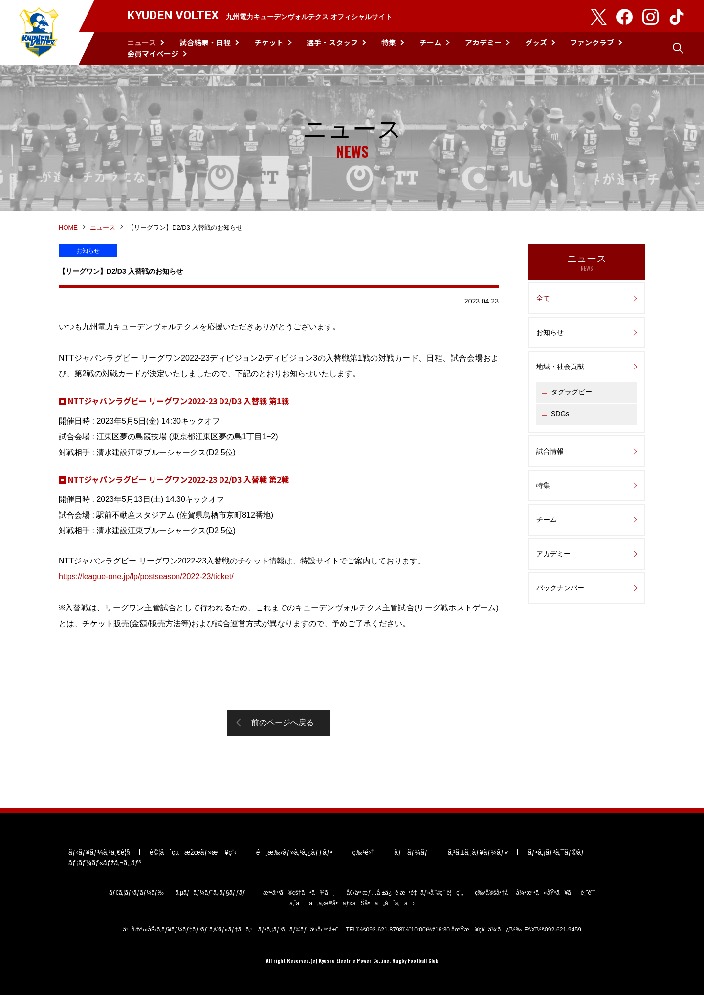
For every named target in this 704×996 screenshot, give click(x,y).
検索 (678, 48)
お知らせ (550, 333)
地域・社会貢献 (560, 367)
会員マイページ (152, 53)
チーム (430, 42)
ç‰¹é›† (363, 853)
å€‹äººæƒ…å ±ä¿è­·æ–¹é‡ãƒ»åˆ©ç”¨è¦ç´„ (405, 893)
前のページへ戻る (282, 723)
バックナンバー (560, 588)
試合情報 (550, 451)
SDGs (560, 414)
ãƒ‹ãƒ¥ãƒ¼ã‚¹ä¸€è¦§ (99, 853)
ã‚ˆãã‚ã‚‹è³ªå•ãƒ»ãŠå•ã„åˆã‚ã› (352, 904)
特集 (388, 42)
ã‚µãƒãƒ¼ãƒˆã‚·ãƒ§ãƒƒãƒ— (213, 893)
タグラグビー (571, 392)
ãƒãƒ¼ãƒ (411, 853)
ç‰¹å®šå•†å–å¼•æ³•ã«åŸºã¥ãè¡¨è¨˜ (535, 893)
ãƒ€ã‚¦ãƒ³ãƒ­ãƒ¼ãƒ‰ (136, 893)
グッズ (536, 42)
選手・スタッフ (332, 42)
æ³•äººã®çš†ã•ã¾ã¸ (299, 893)
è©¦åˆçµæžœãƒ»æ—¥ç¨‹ (193, 853)
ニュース (141, 42)
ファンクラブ (592, 42)
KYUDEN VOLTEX (39, 32)
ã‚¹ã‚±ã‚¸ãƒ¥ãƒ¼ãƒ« (478, 853)
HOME (68, 228)
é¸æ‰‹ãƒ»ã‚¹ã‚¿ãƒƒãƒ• (294, 853)
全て (543, 299)
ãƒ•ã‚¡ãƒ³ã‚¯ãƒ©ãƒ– (558, 853)
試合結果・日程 (205, 42)
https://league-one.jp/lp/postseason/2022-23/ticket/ (146, 577)
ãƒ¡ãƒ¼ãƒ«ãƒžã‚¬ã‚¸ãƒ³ (104, 863)
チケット (269, 42)
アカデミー (483, 42)
